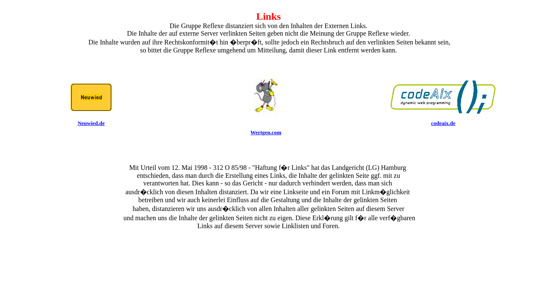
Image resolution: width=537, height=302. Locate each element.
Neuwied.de (91, 123)
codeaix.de (443, 123)
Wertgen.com (266, 132)
